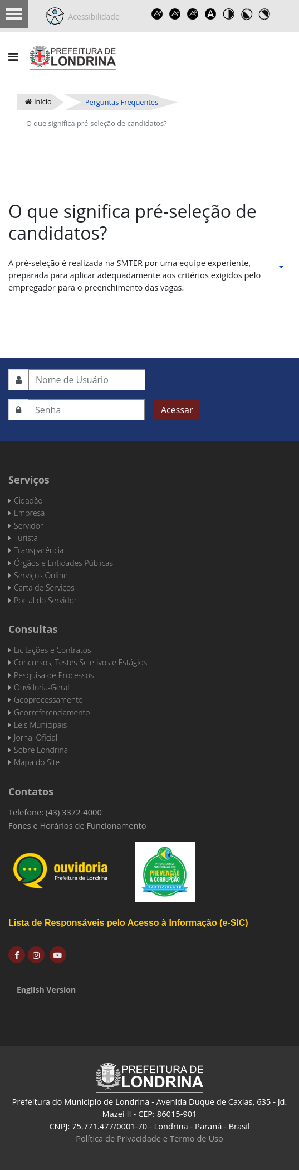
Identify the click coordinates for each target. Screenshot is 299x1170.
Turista (26, 538)
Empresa (29, 512)
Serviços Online (41, 575)
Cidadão (28, 500)
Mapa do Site (37, 762)
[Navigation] (13, 57)
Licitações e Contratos (52, 650)
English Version (46, 989)
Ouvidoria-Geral (41, 687)
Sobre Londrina (41, 749)
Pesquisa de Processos (54, 675)
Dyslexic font (211, 14)
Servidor (28, 525)
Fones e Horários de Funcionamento (77, 825)
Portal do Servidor (45, 600)
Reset (193, 14)
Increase (157, 14)
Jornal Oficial (35, 737)
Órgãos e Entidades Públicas (63, 563)
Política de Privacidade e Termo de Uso (149, 1138)
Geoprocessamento (48, 699)
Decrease (175, 14)
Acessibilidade (92, 16)
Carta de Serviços (44, 587)
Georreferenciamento (52, 712)
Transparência (38, 550)
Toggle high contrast (229, 14)
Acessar (177, 410)
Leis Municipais (40, 724)
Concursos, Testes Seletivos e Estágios (80, 662)
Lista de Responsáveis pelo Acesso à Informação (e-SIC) (128, 922)
